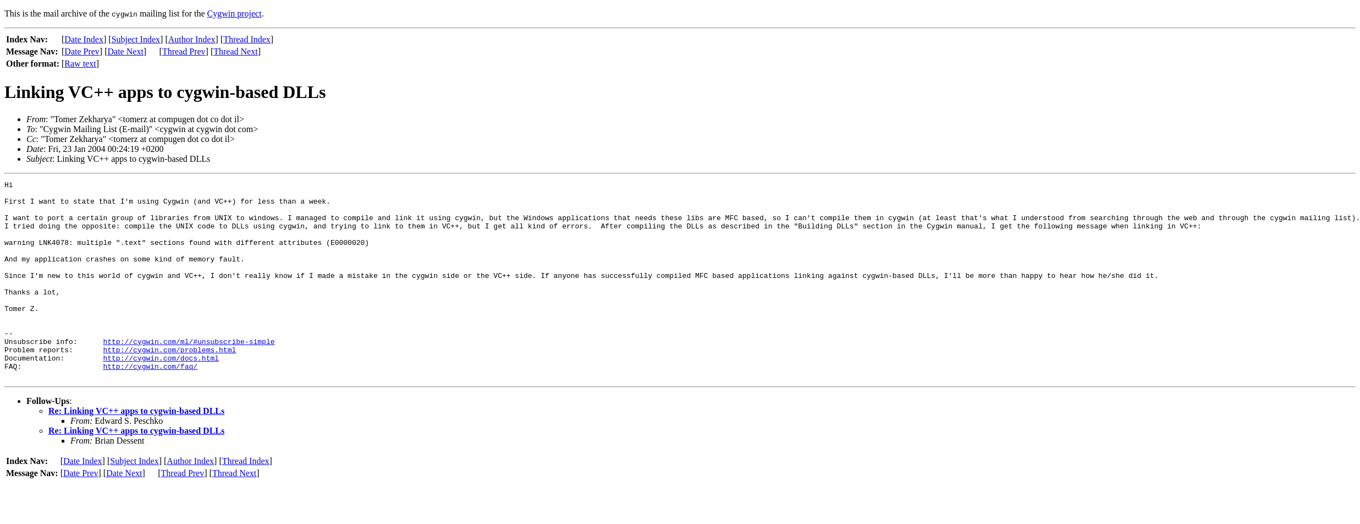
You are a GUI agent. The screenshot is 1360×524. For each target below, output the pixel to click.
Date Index (83, 39)
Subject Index (136, 39)
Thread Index (247, 39)
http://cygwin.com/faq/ (150, 404)
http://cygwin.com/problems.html (169, 384)
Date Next (126, 51)
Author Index (192, 39)
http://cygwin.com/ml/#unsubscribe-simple (188, 374)
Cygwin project (234, 13)
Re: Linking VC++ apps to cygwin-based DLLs (136, 450)
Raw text (80, 63)
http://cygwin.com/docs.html (161, 394)
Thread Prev (184, 51)
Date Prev (82, 51)
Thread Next (235, 51)
